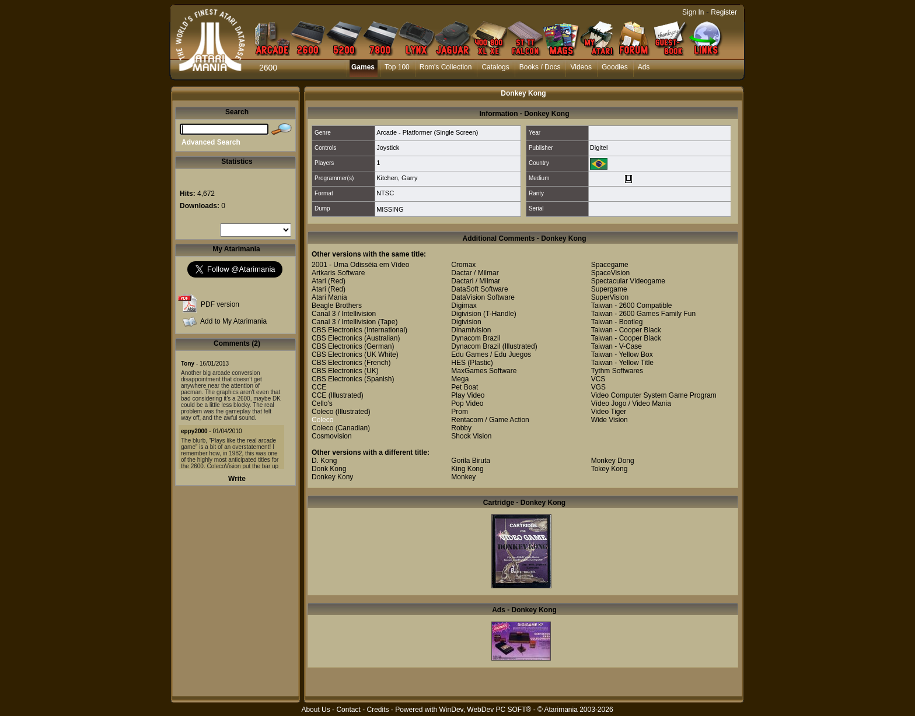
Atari (319, 281)
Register (724, 12)
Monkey (463, 477)
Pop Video (467, 403)
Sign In (693, 12)
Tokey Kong (609, 469)
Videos (580, 67)
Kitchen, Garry (396, 177)
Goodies (615, 67)
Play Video (467, 395)
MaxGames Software (483, 371)
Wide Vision (609, 420)
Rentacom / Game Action (490, 420)
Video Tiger (609, 412)
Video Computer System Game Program (654, 395)
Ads (644, 67)
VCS (598, 379)
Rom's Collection (446, 67)
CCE (319, 387)
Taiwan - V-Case (616, 346)
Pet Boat (464, 387)
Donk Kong (329, 469)
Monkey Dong (612, 461)
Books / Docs (540, 67)
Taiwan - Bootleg (617, 322)
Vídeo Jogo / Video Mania (631, 403)
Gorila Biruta (470, 461)
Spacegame (609, 265)
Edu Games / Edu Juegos (491, 354)
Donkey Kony (332, 477)
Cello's (322, 403)
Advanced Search (210, 142)
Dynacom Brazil (475, 338)
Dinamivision (471, 330)
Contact (348, 710)
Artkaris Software (338, 273)
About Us (315, 710)
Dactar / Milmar (474, 273)
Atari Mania (329, 297)
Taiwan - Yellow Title (622, 363)
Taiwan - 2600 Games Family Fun (643, 314)
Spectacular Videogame (628, 281)
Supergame (609, 289)
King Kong (467, 469)
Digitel (599, 147)
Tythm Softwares (617, 371)
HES (458, 363)
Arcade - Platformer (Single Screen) (427, 132)
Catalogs (495, 67)
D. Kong (324, 461)
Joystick (387, 147)
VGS (598, 387)
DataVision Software (483, 297)
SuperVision (610, 297)
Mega (460, 379)
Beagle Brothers (337, 305)
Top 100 (397, 67)
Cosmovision (332, 436)
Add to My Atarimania (233, 321)
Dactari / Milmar (475, 281)
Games (363, 67)
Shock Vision (471, 436)
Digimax (463, 305)
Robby (461, 428)
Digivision (466, 314)
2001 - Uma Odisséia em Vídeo (360, 265)
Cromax (463, 265)
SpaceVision (610, 273)
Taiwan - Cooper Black (626, 330)
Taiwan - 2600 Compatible (631, 305)
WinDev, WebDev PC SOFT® (485, 710)
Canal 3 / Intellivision (344, 314)
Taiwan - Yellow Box (622, 354)
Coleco (322, 412)
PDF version (220, 304)
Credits (377, 710)
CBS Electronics (337, 330)
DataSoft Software (479, 289)
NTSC (385, 192)
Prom (459, 412)
